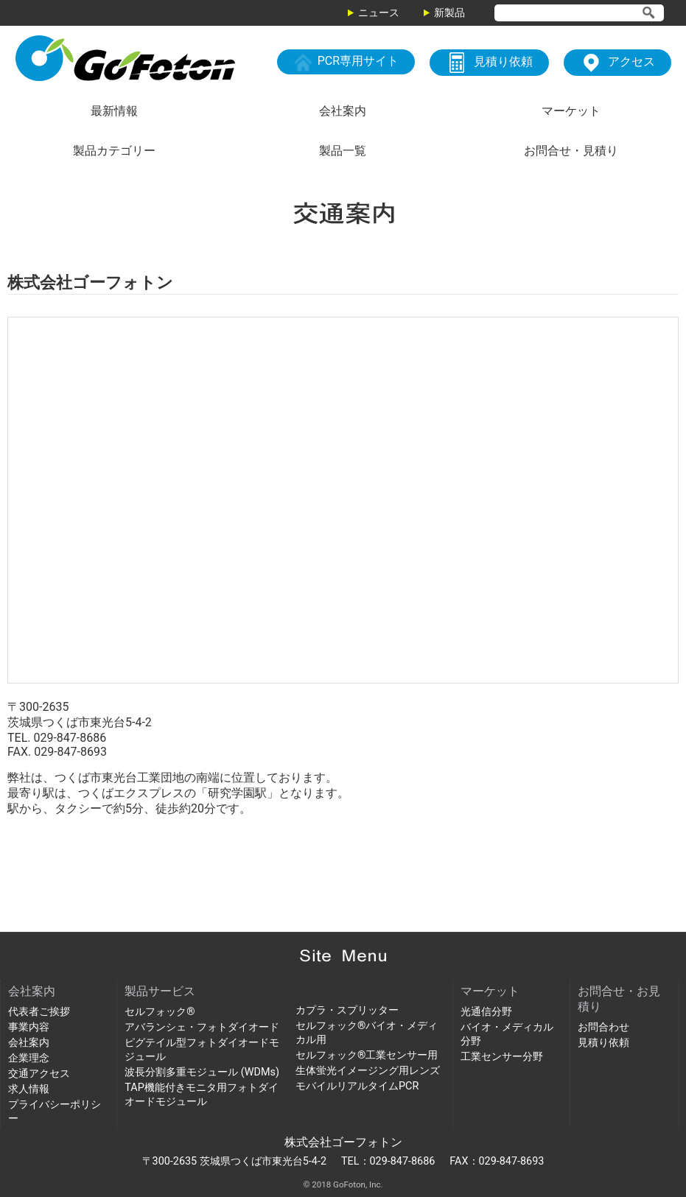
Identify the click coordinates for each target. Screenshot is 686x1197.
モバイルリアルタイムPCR (357, 1086)
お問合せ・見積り (571, 151)
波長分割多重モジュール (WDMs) (202, 1072)
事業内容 (28, 1027)
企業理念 (28, 1058)
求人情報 (28, 1089)
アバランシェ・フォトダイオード (202, 1027)
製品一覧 (342, 151)
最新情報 (114, 111)
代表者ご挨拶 (39, 1011)
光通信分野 (486, 1011)
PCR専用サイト (346, 62)
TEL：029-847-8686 (388, 1161)
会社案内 (342, 111)
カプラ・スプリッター (347, 1010)
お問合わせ (603, 1027)
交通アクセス (39, 1073)
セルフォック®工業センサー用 (366, 1055)
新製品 (449, 13)
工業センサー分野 (502, 1056)
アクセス (617, 63)
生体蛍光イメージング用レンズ (367, 1070)
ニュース (378, 13)
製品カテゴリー (114, 151)
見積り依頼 (489, 63)
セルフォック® (160, 1011)
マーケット (571, 111)
